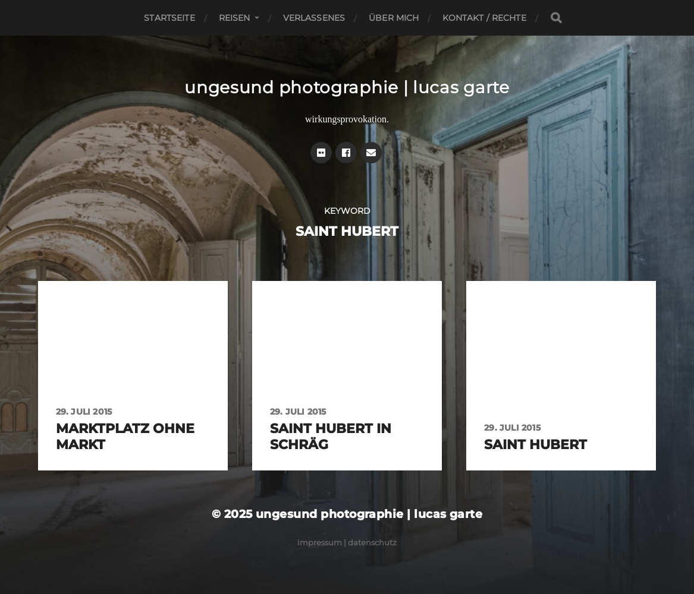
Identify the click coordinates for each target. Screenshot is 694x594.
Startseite (169, 17)
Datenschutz (372, 542)
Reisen (234, 17)
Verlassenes (314, 17)
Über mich (394, 17)
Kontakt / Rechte (484, 17)
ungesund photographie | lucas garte (347, 87)
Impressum (319, 542)
